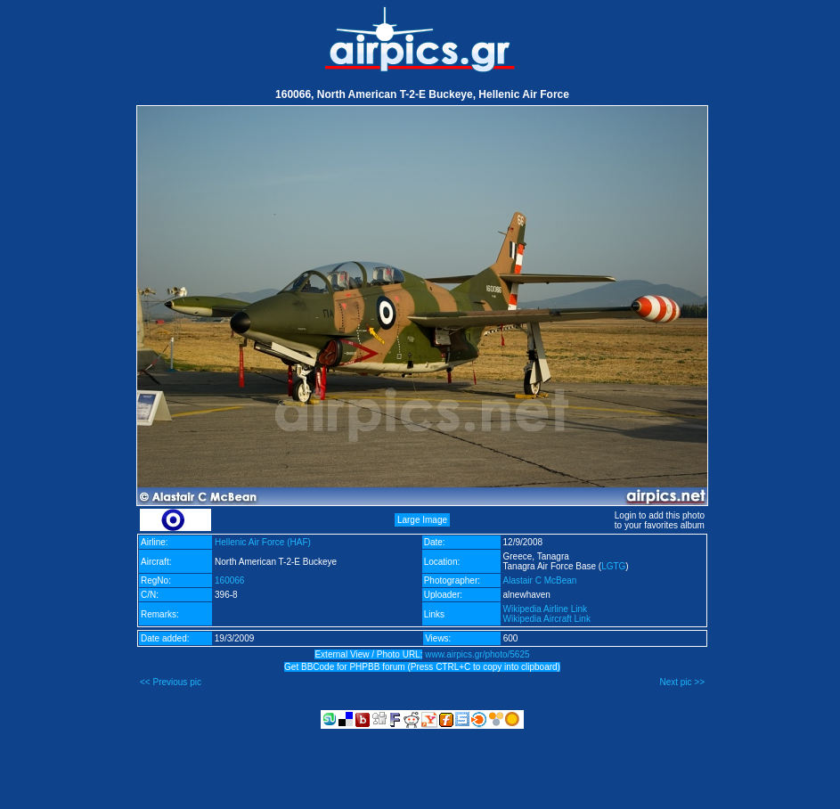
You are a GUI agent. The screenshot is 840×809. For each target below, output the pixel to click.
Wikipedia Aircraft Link (547, 619)
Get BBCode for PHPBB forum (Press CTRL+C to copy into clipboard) (422, 667)
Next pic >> (682, 682)
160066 (229, 580)
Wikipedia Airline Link (545, 609)
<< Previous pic (170, 682)
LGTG (613, 566)
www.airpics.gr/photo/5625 (477, 654)
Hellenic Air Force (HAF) (263, 542)
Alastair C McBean (540, 580)
